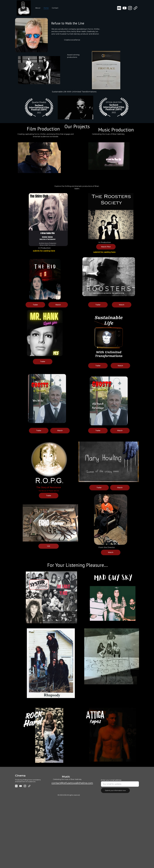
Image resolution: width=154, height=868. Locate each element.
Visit (48, 546)
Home (46, 8)
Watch (58, 305)
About (37, 8)
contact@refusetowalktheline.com (72, 783)
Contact (55, 8)
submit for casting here (44, 251)
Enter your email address (111, 781)
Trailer (97, 305)
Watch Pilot (106, 247)
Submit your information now (115, 792)
